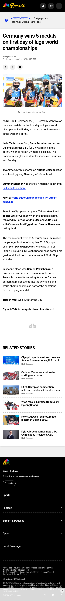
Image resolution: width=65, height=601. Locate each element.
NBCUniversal (19, 579)
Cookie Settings (20, 574)
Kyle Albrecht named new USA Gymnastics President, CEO (39, 433)
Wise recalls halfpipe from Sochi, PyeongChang (40, 403)
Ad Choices (7, 568)
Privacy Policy (46, 572)
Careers (26, 568)
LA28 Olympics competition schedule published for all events (40, 388)
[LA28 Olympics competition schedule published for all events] (11, 390)
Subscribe (9, 483)
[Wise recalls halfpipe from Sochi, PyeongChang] (11, 405)
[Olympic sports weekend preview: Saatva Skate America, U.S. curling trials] (11, 360)
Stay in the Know (11, 471)
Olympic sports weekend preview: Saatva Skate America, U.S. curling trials (41, 359)
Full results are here (14, 188)
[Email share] (20, 67)
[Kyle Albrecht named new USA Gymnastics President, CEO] (11, 434)
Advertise (18, 568)
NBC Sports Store (10, 570)
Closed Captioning (38, 568)
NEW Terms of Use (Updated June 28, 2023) (21, 572)
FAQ (50, 568)
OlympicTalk (10, 56)
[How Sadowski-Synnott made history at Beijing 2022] (11, 419)
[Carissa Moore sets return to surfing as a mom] (11, 375)
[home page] (14, 6)
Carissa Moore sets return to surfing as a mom (37, 374)
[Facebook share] (5, 67)
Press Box (23, 570)
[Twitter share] (12, 67)
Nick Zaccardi (27, 364)
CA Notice (7, 574)
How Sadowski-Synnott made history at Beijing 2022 (38, 418)
